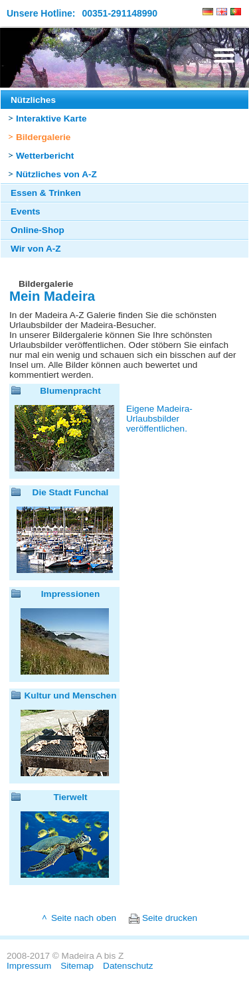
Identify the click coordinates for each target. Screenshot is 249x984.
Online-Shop (37, 230)
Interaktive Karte (51, 118)
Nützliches (33, 100)
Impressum (29, 966)
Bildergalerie (43, 137)
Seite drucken (169, 918)
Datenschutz (128, 966)
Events (26, 211)
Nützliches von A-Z (56, 174)
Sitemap (77, 966)
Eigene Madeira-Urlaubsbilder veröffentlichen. (159, 419)
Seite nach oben (83, 918)
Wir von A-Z (36, 249)
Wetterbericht (45, 156)
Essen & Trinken (46, 193)
